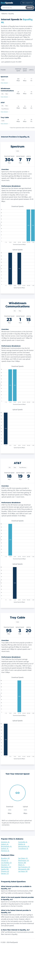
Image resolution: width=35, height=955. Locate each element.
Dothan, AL (4, 848)
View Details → (5, 83)
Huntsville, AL (22, 842)
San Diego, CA (23, 858)
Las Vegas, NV (23, 871)
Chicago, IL (4, 860)
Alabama (4, 14)
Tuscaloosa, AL (23, 848)
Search (29, 7)
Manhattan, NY (6, 867)
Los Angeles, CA (6, 863)
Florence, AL (5, 851)
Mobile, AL (21, 844)
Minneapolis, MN (23, 869)
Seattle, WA (5, 869)
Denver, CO (5, 873)
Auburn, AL (4, 844)
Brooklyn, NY (5, 858)
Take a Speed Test (27, 3)
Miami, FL (21, 865)
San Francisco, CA (24, 867)
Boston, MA (22, 863)
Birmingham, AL (6, 846)
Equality (11, 14)
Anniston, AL (5, 842)
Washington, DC (23, 860)
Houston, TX (5, 865)
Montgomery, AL (23, 846)
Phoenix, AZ (5, 871)
